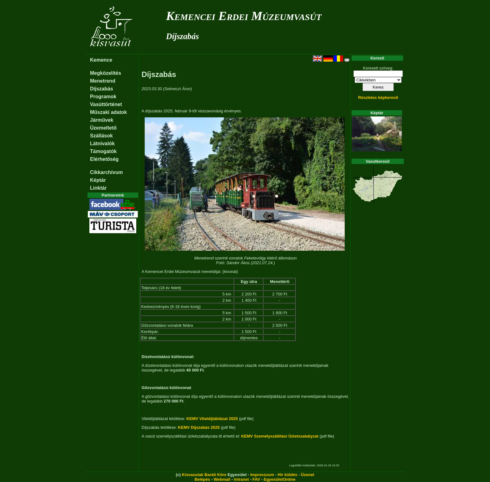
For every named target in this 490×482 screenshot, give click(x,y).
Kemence (101, 60)
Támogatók (103, 151)
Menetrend (102, 81)
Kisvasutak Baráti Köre (204, 474)
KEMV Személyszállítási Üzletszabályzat (279, 436)
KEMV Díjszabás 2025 (199, 427)
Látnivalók (102, 143)
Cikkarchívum (106, 172)
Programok (103, 96)
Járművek (101, 120)
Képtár (98, 180)
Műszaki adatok (108, 112)
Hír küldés (287, 474)
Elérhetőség (104, 159)
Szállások (101, 135)
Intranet (241, 479)
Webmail (222, 479)
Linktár (98, 188)
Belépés (202, 479)
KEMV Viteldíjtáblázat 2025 (212, 418)
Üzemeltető (103, 128)
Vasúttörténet (106, 104)
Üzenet (307, 474)
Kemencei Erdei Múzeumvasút (243, 16)
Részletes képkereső (378, 97)
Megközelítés (105, 73)
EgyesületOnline (280, 479)
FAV (256, 479)
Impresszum (262, 474)
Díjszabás (182, 36)
